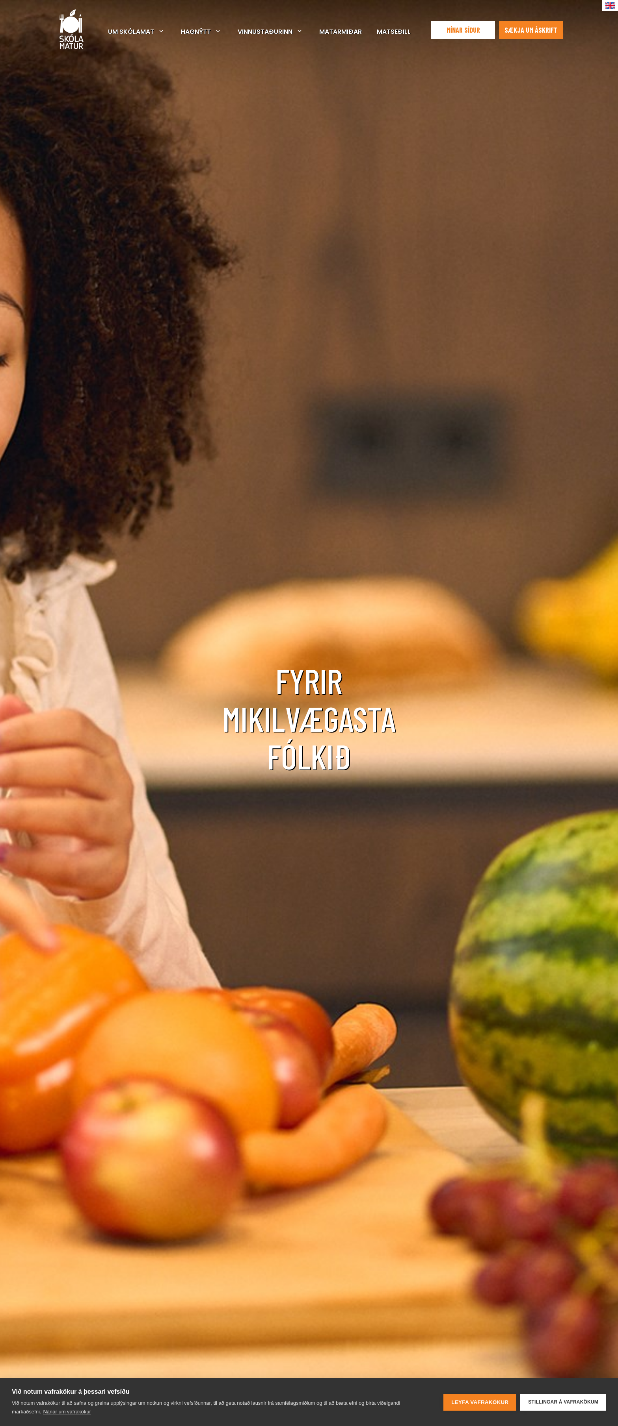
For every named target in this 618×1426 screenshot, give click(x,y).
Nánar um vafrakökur (67, 1412)
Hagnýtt (196, 31)
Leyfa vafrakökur (479, 1402)
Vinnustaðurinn (265, 31)
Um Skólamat (131, 31)
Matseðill (394, 31)
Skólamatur (71, 29)
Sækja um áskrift (531, 30)
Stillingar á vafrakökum (563, 1402)
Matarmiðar (340, 31)
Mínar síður (463, 30)
